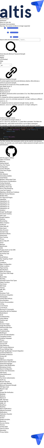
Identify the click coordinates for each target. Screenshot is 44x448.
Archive (2, 417)
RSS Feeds (3, 286)
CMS (1, 275)
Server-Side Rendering (6, 188)
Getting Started (4, 163)
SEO (1, 390)
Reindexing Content (5, 367)
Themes (2, 287)
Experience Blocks (5, 233)
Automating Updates (6, 176)
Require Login (4, 389)
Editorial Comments (5, 410)
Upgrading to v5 (4, 206)
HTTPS (2, 260)
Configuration (4, 167)
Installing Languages (6, 338)
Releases (2, 416)
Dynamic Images (4, 324)
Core (1, 291)
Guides (2, 172)
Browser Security (5, 381)
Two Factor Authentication (7, 378)
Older (1, 61)
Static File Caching (5, 271)
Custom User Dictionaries (7, 370)
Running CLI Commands (7, 309)
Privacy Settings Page (6, 349)
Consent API (3, 343)
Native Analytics (4, 223)
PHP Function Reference (7, 347)
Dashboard (3, 20)
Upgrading (3, 199)
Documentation (22, 9)
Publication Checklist (6, 414)
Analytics (2, 210)
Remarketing (3, 221)
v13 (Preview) (4, 59)
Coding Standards (5, 183)
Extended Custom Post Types (8, 280)
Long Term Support (5, 190)
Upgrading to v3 (4, 203)
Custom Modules (5, 168)
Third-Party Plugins (5, 170)
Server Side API (4, 241)
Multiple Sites (4, 195)
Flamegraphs (3, 296)
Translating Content (5, 336)
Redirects (2, 396)
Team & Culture (4, 428)
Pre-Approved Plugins (6, 197)
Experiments (3, 235)
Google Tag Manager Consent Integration (11, 351)
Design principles (5, 419)
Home (1, 54)
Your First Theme (5, 165)
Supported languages (6, 363)
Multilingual (3, 333)
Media (1, 322)
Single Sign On (4, 401)
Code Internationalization (7, 334)
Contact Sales (4, 426)
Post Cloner (3, 284)
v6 (0, 63)
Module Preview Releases (7, 194)
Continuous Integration (6, 295)
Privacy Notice (4, 432)
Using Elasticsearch (5, 374)
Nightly (2, 57)
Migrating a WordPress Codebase (9, 192)
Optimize (2, 219)
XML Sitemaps (4, 399)
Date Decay (3, 372)
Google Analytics (5, 217)
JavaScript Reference (6, 352)
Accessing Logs (4, 253)
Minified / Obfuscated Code (8, 179)
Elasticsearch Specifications (8, 361)
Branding (2, 278)
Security (6, 54)
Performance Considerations (8, 181)
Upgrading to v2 (4, 201)
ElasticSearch (4, 313)
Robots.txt (3, 398)
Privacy (2, 239)
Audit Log (2, 379)
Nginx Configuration (5, 264)
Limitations (3, 262)
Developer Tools (4, 293)
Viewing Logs (4, 320)
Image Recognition (5, 325)
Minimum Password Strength (17, 54)
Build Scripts (3, 246)
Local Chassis (4, 306)
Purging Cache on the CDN (7, 250)
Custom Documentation (6, 302)
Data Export (3, 228)
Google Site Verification (6, 392)
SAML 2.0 (3, 403)
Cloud (1, 242)
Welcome (2, 161)
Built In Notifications (5, 408)
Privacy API (3, 356)
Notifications (3, 412)
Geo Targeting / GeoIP (6, 259)
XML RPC (2, 289)
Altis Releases (4, 174)
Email (1, 315)
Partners (2, 425)
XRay (1, 255)
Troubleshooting (4, 316)
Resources (3, 421)
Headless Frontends (5, 185)
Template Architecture (6, 354)
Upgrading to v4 (4, 204)
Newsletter (3, 430)
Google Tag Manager (6, 212)
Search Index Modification (7, 365)
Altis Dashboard (4, 251)
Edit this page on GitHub (11, 152)
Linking (2, 304)
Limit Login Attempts (6, 383)
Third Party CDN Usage (6, 273)
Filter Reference (4, 345)
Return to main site (5, 22)
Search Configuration (6, 369)
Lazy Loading (4, 329)
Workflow (2, 407)
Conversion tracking (5, 213)
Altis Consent (4, 342)
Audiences (3, 224)
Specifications (4, 269)
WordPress (3, 405)
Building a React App (6, 186)
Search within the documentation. (9, 39)
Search (2, 358)
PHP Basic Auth (4, 387)
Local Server (3, 307)
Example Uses (4, 232)
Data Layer (3, 215)
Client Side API (4, 226)
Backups (2, 244)
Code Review (3, 177)
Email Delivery (4, 257)
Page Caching (4, 268)
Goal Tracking (4, 237)
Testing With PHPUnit (6, 298)
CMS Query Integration (6, 360)
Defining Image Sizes (6, 327)
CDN (1, 248)
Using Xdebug (4, 318)
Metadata (2, 394)
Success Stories (4, 423)
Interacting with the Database (8, 311)
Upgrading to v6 (4, 208)
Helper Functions (5, 282)
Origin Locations (4, 266)
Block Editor (3, 277)
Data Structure (4, 230)
